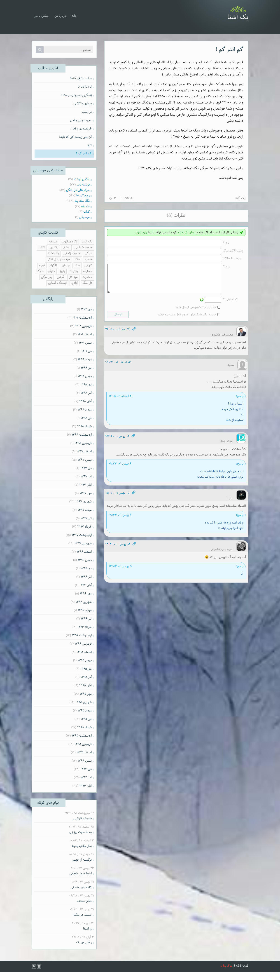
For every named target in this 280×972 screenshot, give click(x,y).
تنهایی (88, 265)
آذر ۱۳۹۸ (86, 393)
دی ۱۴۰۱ (87, 351)
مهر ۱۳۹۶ (86, 593)
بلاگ (229, 965)
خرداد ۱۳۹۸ (84, 426)
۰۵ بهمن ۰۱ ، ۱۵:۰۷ (117, 498)
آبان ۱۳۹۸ (85, 401)
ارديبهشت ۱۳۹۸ (82, 434)
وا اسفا (87, 928)
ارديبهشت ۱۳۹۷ (82, 535)
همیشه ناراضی (82, 818)
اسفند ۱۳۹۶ (84, 551)
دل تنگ (87, 283)
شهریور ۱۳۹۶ (84, 602)
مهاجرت (87, 277)
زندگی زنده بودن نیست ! (76, 95)
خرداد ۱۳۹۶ (84, 627)
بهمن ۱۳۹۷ (85, 460)
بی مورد (87, 112)
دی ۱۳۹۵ (86, 668)
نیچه (42, 265)
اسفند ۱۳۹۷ (84, 451)
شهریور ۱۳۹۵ (83, 702)
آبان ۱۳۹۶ (85, 585)
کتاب (42, 247)
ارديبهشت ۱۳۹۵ (82, 735)
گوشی (60, 277)
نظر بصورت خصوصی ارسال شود (195, 312)
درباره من (60, 16)
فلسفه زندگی (71, 253)
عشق (66, 247)
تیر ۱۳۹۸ (86, 418)
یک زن (54, 247)
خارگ (40, 271)
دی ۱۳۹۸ (86, 384)
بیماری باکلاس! (82, 103)
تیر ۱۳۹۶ (86, 618)
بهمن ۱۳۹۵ (85, 660)
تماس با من (41, 16)
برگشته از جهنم (82, 859)
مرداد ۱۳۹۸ (85, 409)
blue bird (85, 86)
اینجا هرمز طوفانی (81, 873)
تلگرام (53, 265)
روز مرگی (46, 277)
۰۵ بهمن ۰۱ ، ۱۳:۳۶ (117, 549)
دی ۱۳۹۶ (86, 568)
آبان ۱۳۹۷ (85, 485)
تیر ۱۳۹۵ (86, 719)
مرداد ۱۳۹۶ (85, 610)
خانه (74, 16)
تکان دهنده (84, 901)
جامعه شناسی (83, 247)
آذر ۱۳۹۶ (86, 577)
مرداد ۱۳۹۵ (85, 710)
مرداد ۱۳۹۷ (85, 510)
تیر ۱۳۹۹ (86, 368)
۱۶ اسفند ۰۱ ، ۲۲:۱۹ (117, 334)
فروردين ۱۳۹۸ (83, 443)
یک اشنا (53, 253)
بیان (191, 232)
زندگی (88, 253)
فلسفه (53, 241)
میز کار (73, 277)
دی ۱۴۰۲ (86, 309)
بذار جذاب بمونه (82, 846)
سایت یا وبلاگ (232, 258)
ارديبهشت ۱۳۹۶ (82, 635)
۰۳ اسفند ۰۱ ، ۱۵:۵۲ (118, 368)
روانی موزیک (84, 942)
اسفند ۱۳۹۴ (84, 752)
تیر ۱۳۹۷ (86, 518)
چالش (66, 265)
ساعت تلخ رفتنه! (81, 78)
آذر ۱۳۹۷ (86, 476)
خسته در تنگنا (83, 915)
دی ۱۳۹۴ (86, 769)
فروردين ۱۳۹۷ (83, 543)
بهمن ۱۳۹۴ (85, 760)
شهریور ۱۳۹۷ (83, 501)
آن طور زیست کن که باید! (75, 137)
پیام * (226, 266)
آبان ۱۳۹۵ (85, 685)
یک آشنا (237, 17)
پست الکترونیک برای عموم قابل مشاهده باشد (187, 320)
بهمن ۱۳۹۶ (85, 560)
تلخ (89, 145)
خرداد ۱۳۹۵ (84, 727)
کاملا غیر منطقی (81, 887)
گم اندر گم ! (229, 49)
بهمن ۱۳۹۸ (85, 376)
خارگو (51, 271)
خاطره (88, 259)
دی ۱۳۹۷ (86, 468)
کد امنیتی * (230, 305)
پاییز (62, 271)
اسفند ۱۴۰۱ (85, 334)
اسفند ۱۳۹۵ (84, 652)
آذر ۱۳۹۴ (86, 777)
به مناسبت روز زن (80, 832)
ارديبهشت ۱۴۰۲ (82, 317)
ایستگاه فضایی (57, 283)
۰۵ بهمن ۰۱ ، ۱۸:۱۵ (117, 441)
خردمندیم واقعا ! (81, 128)
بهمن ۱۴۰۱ (85, 342)
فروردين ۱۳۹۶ (83, 643)
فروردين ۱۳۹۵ (83, 744)
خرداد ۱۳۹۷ (84, 526)
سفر (77, 265)
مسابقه (87, 271)
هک (77, 259)
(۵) (169, 215)
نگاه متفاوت (69, 241)
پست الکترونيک (233, 250)
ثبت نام (182, 232)
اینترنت (74, 271)
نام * (226, 242)
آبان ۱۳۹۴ (85, 786)
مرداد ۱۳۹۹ (85, 359)
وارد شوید (141, 232)
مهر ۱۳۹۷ (86, 493)
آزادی (74, 283)
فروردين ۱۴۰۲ (83, 326)
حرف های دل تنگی (58, 259)
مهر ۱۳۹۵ (86, 694)
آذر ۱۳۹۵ (86, 677)
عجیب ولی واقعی (81, 120)
